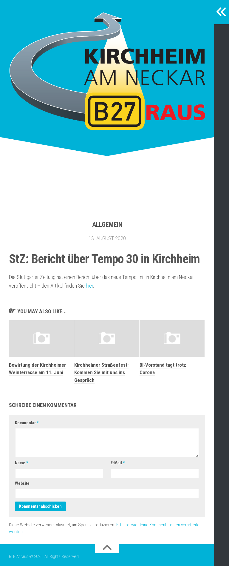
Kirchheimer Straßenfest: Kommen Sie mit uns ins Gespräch (101, 372)
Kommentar (26, 422)
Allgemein (107, 224)
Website (22, 483)
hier (89, 286)
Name (21, 462)
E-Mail (118, 462)
